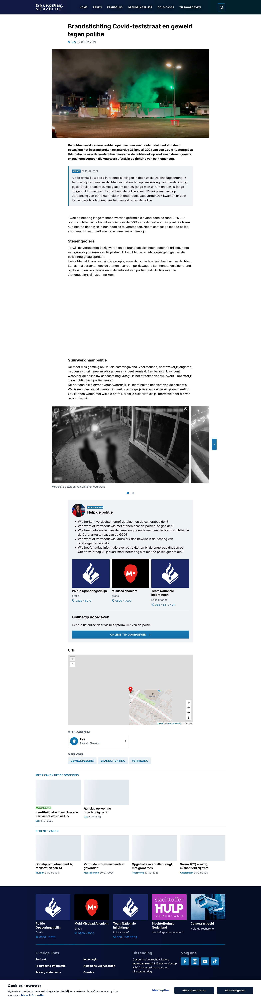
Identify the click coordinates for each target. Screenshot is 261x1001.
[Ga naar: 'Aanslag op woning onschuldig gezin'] (106, 801)
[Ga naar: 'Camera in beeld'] (208, 912)
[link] (98, 741)
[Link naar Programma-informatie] (58, 966)
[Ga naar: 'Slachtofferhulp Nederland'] (169, 914)
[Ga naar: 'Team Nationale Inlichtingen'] (130, 916)
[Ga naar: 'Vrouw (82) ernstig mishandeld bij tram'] (202, 854)
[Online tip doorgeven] (130, 635)
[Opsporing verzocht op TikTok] (215, 961)
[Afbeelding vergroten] (186, 409)
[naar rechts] (188, 712)
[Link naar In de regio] (106, 959)
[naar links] (188, 707)
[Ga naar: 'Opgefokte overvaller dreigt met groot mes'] (154, 854)
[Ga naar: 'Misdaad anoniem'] (130, 581)
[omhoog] (188, 702)
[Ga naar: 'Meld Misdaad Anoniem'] (91, 914)
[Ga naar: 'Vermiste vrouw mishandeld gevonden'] (106, 854)
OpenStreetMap (174, 723)
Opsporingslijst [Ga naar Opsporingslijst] (140, 7)
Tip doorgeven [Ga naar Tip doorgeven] (190, 7)
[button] (214, 444)
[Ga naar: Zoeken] (221, 7)
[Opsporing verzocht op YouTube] (205, 961)
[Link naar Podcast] (58, 959)
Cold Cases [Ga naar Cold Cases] (166, 7)
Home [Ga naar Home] (84, 7)
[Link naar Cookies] (106, 972)
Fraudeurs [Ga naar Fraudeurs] (115, 7)
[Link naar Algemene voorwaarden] (106, 966)
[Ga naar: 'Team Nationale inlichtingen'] (170, 583)
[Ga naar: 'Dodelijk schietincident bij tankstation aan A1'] (58, 854)
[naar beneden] (188, 717)
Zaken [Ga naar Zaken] (97, 7)
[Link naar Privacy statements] (58, 972)
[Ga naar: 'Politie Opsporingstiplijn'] (91, 581)
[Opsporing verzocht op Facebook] (185, 961)
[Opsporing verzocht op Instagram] (195, 961)
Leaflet (160, 723)
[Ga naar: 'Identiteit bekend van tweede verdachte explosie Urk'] (58, 801)
